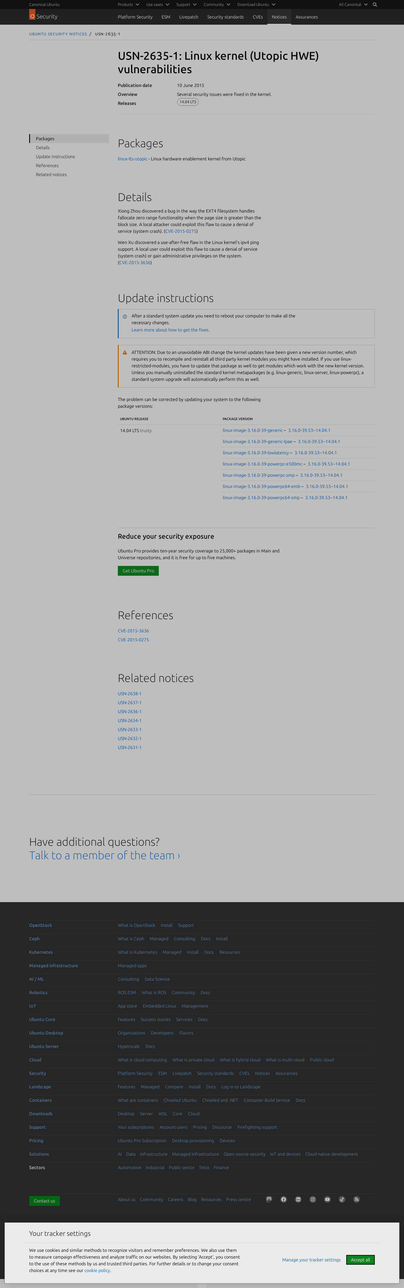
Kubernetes (41, 952)
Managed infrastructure (53, 965)
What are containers (138, 1100)
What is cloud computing (142, 1059)
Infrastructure (153, 1153)
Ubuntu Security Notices (58, 33)
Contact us (44, 1200)
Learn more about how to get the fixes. (171, 329)
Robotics (38, 992)
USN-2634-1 (130, 720)
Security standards (225, 16)
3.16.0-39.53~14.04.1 (309, 430)
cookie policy (97, 1270)
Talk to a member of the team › (104, 855)
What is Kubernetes (137, 952)
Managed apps (132, 965)
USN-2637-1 (130, 702)
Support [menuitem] (183, 4)
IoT (32, 1005)
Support (186, 925)
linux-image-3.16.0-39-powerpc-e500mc (262, 463)
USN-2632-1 (130, 738)
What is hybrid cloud (240, 1059)
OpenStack (40, 925)
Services (184, 1019)
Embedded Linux (159, 1005)
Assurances (307, 16)
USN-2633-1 (130, 729)
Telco (204, 1167)
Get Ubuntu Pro (138, 570)
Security (37, 1073)
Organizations (131, 1032)
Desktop (126, 1113)
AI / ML (36, 978)
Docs (205, 938)
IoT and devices (285, 1153)
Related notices (51, 174)
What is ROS (154, 992)
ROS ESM (127, 992)
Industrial (155, 1167)
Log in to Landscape (241, 1086)
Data (131, 1153)
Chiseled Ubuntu (180, 1100)
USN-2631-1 (130, 747)
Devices (227, 1140)
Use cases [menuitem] (154, 4)
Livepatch (188, 16)
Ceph (34, 938)
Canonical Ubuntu (44, 4)
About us (127, 1199)
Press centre (238, 1199)
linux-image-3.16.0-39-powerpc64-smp (261, 497)
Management (195, 1005)
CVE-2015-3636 (134, 262)
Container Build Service (267, 1100)
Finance (221, 1167)
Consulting (184, 938)
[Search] (374, 4)
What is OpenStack (136, 925)
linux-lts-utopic (132, 158)
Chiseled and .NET (220, 1100)
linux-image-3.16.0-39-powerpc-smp (259, 475)
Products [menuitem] (125, 4)
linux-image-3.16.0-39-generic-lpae (257, 441)
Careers (175, 1199)
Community (183, 992)
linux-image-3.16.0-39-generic (253, 430)
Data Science (157, 978)
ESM (166, 16)
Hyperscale (129, 1046)
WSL (163, 1113)
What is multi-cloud (285, 1059)
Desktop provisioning (193, 1140)
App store (127, 1005)
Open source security (245, 1153)
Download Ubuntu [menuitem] (253, 4)
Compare (174, 1086)
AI (120, 1153)
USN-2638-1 (130, 693)
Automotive (129, 1167)
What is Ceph (131, 938)
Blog (192, 1199)
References (47, 165)
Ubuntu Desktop (46, 1032)
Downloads (40, 1113)
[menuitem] (352, 4)
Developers (162, 1032)
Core (177, 1113)
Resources (229, 952)
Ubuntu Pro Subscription (142, 1140)
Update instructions (55, 156)
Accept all (360, 1259)
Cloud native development (331, 1153)
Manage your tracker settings (311, 1259)
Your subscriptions (136, 1127)
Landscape (40, 1086)
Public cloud (322, 1059)
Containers (40, 1100)
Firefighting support (257, 1127)
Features (126, 1019)
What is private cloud (193, 1059)
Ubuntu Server (44, 1046)
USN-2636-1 (130, 711)
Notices (279, 16)
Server (146, 1113)
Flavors (186, 1032)
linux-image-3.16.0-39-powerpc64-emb (261, 486)
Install (167, 925)
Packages (45, 138)
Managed (159, 938)
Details (43, 147)
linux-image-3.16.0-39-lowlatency (256, 452)
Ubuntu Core (42, 1019)
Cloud (35, 1059)
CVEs (258, 16)
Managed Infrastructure (195, 1153)
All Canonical (350, 4)
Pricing (200, 1127)
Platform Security (135, 16)
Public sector (181, 1167)
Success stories (156, 1019)
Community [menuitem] (214, 4)
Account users (173, 1127)
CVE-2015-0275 (180, 231)
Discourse (222, 1127)
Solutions (39, 1153)
